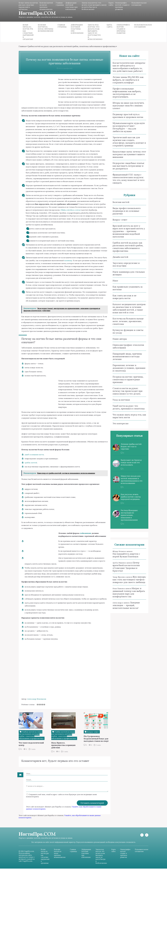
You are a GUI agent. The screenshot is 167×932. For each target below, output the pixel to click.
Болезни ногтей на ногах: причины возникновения (47, 6)
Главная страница (61, 4)
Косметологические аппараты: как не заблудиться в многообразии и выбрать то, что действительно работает (126, 69)
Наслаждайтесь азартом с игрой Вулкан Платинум (123, 558)
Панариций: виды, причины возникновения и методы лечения (124, 359)
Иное (112, 283)
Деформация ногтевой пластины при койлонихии (72, 6)
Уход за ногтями (118, 402)
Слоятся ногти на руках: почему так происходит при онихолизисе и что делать (124, 393)
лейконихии (88, 581)
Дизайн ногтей (117, 259)
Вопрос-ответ (117, 222)
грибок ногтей (34, 507)
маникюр (81, 287)
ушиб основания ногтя (37, 499)
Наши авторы (117, 341)
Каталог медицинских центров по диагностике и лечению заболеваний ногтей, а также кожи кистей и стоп (126, 311)
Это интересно (117, 426)
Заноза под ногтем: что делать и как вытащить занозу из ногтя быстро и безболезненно (91, 6)
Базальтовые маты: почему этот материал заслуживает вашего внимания (126, 157)
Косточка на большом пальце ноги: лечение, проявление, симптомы (125, 324)
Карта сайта (109, 4)
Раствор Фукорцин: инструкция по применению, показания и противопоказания (126, 518)
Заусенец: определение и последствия (123, 267)
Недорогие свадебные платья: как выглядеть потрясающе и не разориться (125, 168)
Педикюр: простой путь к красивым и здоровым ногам (125, 118)
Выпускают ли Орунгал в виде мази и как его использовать (128, 465)
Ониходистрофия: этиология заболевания (125, 349)
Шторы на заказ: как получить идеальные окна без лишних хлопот (125, 108)
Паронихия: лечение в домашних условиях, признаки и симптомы (126, 370)
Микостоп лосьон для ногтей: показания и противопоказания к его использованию (128, 482)
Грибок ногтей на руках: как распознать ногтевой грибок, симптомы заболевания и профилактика (75, 49)
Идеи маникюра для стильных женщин (126, 275)
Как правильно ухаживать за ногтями (124, 290)
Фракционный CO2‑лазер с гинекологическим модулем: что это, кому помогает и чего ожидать (125, 181)
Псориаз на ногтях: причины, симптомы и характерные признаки (125, 382)
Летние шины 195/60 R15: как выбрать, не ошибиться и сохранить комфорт (125, 82)
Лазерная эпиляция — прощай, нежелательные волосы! (123, 608)
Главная (25, 49)
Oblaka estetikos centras (54, 233)
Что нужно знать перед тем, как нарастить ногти (126, 418)
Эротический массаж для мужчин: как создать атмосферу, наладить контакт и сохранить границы (126, 144)
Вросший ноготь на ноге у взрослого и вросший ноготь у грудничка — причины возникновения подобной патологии (126, 234)
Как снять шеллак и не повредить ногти (121, 299)
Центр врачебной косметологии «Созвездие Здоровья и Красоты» (123, 569)
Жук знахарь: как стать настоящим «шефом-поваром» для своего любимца (126, 582)
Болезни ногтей (118, 204)
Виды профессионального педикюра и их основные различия (124, 213)
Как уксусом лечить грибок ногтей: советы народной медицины (128, 499)
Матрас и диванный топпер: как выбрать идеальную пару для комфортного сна (126, 595)
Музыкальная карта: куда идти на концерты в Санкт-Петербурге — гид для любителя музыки (126, 129)
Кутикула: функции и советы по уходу (125, 334)
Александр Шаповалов (39, 756)
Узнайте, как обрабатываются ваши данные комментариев (58, 867)
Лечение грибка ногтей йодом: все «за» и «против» (128, 449)
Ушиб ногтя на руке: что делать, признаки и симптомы (126, 410)
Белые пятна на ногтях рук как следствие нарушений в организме (28, 7)
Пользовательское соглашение (136, 4)
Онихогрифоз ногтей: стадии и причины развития (119, 6)
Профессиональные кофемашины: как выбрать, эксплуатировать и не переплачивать (124, 95)
